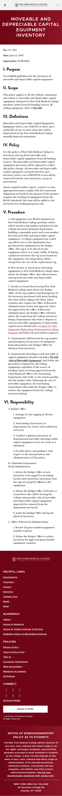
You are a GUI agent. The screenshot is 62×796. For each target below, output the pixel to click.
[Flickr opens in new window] (20, 696)
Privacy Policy (12, 647)
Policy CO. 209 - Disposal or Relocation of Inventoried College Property (33, 329)
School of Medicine (13, 624)
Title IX (8, 657)
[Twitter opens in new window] (13, 690)
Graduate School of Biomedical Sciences (25, 634)
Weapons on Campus (14, 672)
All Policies (9, 676)
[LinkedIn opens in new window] (20, 690)
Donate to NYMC (25, 709)
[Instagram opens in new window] (6, 696)
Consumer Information (15, 662)
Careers (7, 587)
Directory (8, 592)
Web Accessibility (14, 667)
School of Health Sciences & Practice (23, 629)
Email (7, 602)
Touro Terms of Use (15, 652)
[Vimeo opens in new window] (13, 696)
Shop (7, 606)
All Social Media (11, 701)
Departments (10, 577)
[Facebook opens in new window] (6, 690)
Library (8, 620)
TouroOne (10, 582)
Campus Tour (10, 597)
